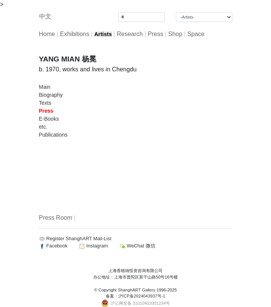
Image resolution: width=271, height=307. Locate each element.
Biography (51, 95)
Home (47, 34)
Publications (53, 135)
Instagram (93, 246)
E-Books (49, 119)
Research (130, 34)
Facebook (53, 246)
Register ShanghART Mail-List (78, 238)
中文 (45, 16)
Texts (45, 103)
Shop (175, 34)
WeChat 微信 (137, 246)
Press (155, 34)
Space (195, 34)
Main (44, 87)
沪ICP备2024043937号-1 (141, 296)
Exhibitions (74, 34)
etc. (43, 127)
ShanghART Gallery (136, 290)
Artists (103, 34)
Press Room (55, 217)
